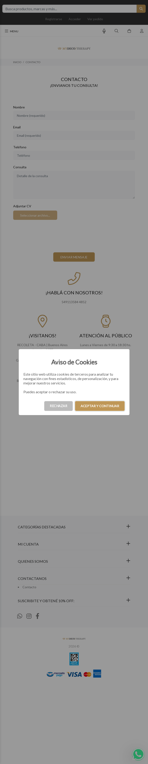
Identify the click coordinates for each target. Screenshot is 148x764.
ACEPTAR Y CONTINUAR (100, 406)
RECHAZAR (58, 406)
